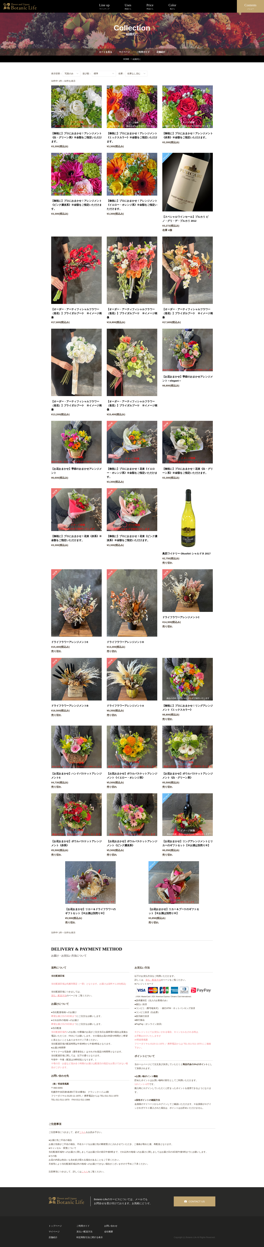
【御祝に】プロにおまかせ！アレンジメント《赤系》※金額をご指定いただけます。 (187, 135)
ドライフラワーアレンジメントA (125, 705)
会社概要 (108, 1231)
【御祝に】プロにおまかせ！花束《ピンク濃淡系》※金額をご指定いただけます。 (132, 538)
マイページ (124, 52)
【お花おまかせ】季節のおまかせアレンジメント (76, 470)
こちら (82, 1132)
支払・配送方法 (59, 995)
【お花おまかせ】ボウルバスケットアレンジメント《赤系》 (76, 843)
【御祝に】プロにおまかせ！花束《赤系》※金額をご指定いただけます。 (76, 538)
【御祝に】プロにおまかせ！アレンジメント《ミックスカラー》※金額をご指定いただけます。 (132, 137)
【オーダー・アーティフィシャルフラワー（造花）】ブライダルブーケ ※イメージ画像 (76, 313)
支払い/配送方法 (84, 1231)
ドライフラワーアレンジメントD (125, 642)
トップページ (55, 1226)
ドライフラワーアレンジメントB (69, 705)
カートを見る (105, 52)
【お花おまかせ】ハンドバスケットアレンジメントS (76, 775)
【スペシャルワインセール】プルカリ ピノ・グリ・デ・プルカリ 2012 (185, 218)
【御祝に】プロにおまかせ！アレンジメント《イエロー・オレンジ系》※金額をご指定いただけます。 (132, 204)
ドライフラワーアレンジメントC (181, 617)
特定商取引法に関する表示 (89, 1237)
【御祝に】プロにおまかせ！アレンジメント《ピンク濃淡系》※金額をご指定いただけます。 (76, 204)
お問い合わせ (110, 1226)
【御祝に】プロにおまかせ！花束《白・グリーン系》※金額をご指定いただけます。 (187, 470)
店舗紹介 (160, 52)
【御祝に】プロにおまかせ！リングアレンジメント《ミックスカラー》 (187, 707)
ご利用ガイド (143, 52)
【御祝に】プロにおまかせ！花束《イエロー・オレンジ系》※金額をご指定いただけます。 (132, 472)
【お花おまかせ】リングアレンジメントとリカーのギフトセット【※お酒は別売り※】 (187, 843)
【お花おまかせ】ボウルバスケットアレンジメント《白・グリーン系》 (187, 775)
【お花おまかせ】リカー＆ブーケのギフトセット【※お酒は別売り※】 (173, 911)
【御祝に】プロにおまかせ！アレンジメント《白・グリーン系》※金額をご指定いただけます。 (76, 137)
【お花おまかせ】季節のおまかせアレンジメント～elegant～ (187, 378)
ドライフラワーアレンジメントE (69, 642)
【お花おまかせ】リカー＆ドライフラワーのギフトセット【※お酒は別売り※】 (90, 911)
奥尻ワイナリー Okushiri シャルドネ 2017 (186, 553)
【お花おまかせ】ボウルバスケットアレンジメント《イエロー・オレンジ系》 (132, 775)
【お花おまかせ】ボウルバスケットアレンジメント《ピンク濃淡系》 (132, 843)
